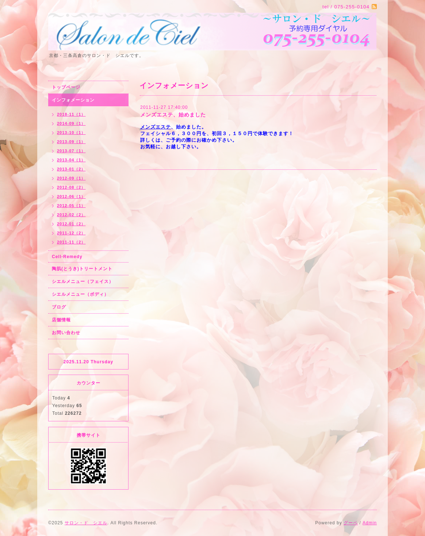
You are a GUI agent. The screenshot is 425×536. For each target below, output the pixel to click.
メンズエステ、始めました (173, 115)
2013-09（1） (71, 141)
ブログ (59, 307)
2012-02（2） (71, 215)
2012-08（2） (71, 187)
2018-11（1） (71, 114)
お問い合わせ (66, 332)
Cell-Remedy (67, 256)
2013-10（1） (71, 132)
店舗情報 (61, 319)
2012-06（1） (71, 196)
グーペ (351, 522)
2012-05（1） (71, 205)
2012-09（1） (71, 178)
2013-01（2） (71, 169)
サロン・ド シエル (86, 522)
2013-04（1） (71, 160)
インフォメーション (73, 100)
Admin (370, 522)
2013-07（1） (71, 151)
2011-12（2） (71, 233)
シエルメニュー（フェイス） (83, 281)
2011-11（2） (71, 242)
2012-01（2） (71, 224)
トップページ (66, 87)
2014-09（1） (71, 123)
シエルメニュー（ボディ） (80, 294)
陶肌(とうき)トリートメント (82, 268)
